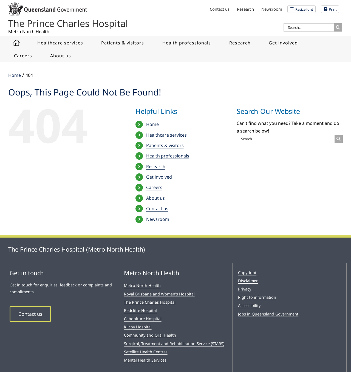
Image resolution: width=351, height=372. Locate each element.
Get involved (159, 177)
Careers (154, 187)
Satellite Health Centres (146, 351)
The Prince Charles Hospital (150, 302)
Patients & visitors (165, 145)
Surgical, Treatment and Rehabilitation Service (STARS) (174, 343)
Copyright (247, 272)
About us (155, 198)
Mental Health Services (145, 360)
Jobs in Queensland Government (268, 314)
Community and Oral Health (150, 335)
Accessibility (249, 305)
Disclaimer (248, 280)
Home (152, 124)
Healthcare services (166, 135)
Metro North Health (142, 285)
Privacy (244, 289)
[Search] (338, 27)
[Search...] (309, 27)
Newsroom (157, 219)
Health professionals (167, 156)
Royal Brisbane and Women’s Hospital (159, 294)
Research (155, 167)
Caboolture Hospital (143, 318)
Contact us (157, 208)
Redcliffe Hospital (140, 310)
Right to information (257, 297)
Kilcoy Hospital (138, 326)
